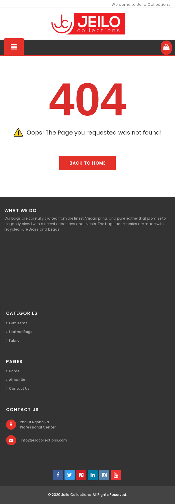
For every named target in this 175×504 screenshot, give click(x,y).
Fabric (14, 340)
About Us (17, 379)
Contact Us (19, 388)
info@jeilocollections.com (44, 440)
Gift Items (18, 323)
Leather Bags (20, 331)
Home (14, 371)
